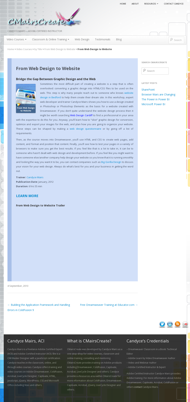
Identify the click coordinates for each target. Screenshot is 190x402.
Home (123, 3)
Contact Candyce (173, 3)
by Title (38, 49)
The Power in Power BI (155, 99)
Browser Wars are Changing (158, 94)
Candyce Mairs (35, 177)
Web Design (82, 39)
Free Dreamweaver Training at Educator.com (109, 305)
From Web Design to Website (59, 49)
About (135, 3)
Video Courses (16, 39)
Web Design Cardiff (81, 115)
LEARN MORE (27, 196)
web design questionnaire (85, 128)
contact (138, 387)
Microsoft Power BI (153, 104)
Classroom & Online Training (50, 39)
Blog (119, 39)
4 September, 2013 (17, 285)
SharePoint (148, 89)
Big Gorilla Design (111, 162)
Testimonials (102, 39)
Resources (151, 3)
